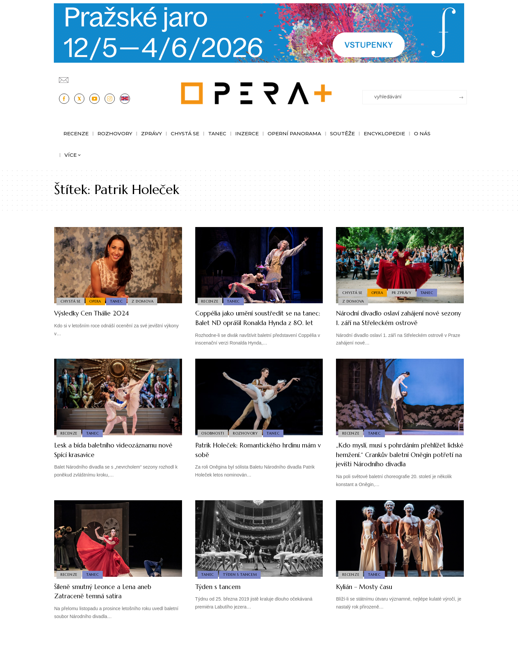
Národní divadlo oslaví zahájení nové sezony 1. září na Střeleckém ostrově (398, 318)
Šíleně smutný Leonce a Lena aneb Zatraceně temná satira (111, 610)
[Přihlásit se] (463, 77)
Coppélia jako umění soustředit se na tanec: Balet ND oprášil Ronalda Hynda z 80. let (258, 322)
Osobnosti (213, 442)
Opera (97, 301)
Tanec (118, 301)
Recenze (210, 301)
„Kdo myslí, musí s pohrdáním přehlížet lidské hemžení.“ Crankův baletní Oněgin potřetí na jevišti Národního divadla (393, 468)
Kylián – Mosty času (369, 605)
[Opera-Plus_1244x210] (259, 32)
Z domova (146, 301)
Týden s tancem (221, 605)
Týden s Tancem (241, 593)
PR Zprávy (404, 291)
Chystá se (71, 301)
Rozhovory (246, 442)
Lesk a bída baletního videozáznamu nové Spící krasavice (115, 459)
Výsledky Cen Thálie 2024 (98, 313)
